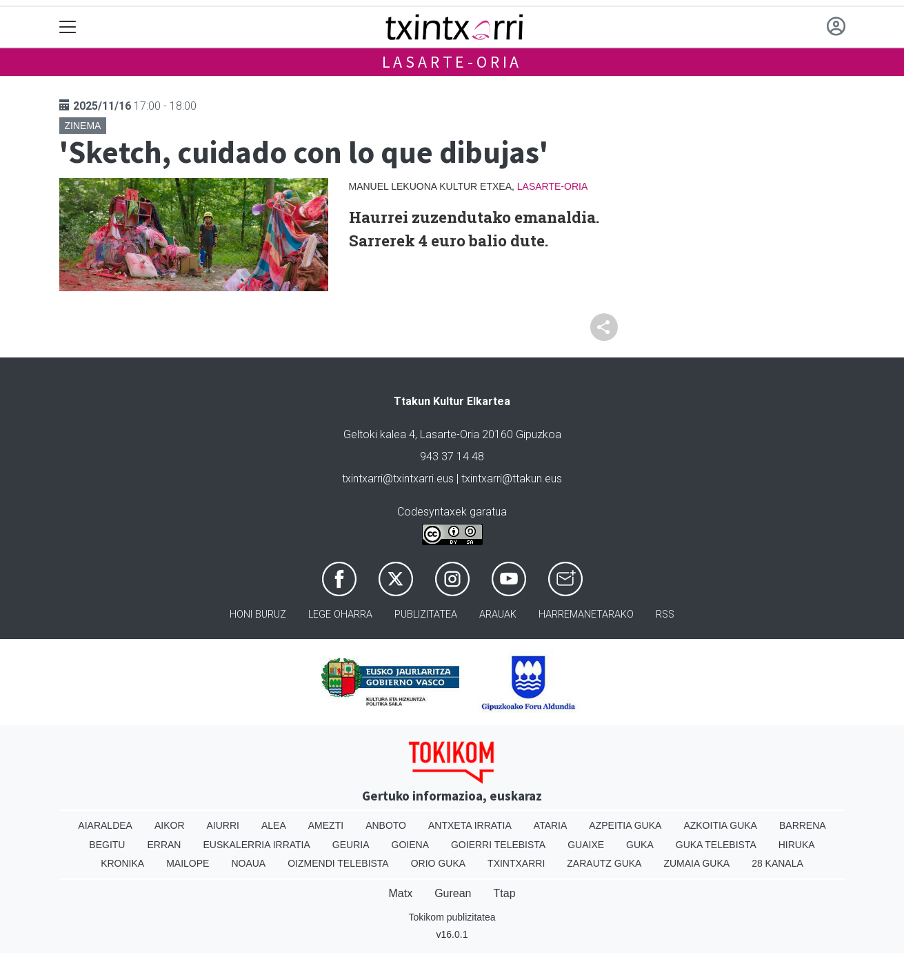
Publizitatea (425, 614)
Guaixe (585, 844)
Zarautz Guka (604, 863)
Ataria (550, 825)
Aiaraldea (105, 825)
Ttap (505, 893)
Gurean (452, 893)
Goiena (410, 844)
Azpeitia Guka (625, 825)
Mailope (187, 863)
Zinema (83, 125)
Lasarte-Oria (452, 61)
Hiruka (797, 844)
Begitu (107, 844)
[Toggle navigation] (68, 27)
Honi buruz (258, 614)
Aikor (169, 825)
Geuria (351, 844)
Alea (273, 825)
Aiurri (223, 825)
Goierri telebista (498, 844)
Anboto (385, 825)
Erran (164, 844)
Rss (665, 614)
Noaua (248, 863)
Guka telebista (716, 844)
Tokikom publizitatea (451, 917)
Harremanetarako (586, 614)
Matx (400, 893)
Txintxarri (516, 863)
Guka (640, 844)
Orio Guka (438, 863)
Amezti (325, 825)
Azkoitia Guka (720, 825)
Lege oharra (340, 614)
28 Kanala (777, 863)
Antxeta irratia (470, 825)
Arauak (497, 614)
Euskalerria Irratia (256, 844)
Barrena (802, 825)
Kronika (122, 863)
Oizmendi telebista (338, 863)
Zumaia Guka (696, 863)
